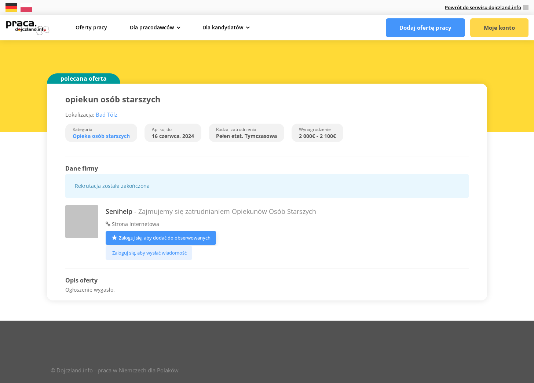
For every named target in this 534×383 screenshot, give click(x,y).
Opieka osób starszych (101, 135)
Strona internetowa (132, 223)
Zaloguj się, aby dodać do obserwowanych (161, 237)
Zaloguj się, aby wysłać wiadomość (149, 252)
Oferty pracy (91, 27)
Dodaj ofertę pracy (425, 27)
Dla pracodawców (152, 27)
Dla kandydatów (222, 27)
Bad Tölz (106, 114)
